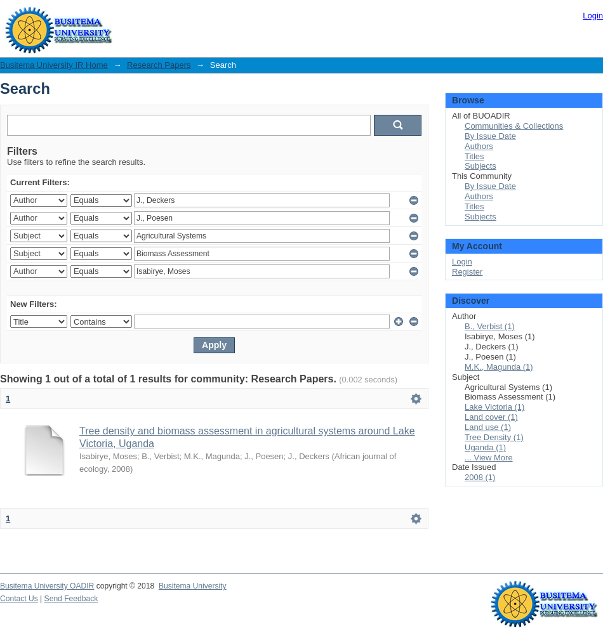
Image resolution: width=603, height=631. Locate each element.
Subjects (480, 166)
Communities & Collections (514, 126)
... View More (489, 457)
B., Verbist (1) (490, 326)
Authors (479, 146)
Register (467, 271)
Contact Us (19, 598)
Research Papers (158, 65)
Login (593, 15)
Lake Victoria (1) (494, 407)
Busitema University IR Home (54, 65)
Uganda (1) (485, 447)
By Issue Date (490, 136)
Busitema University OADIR (47, 586)
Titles (474, 156)
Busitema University (193, 586)
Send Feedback (71, 598)
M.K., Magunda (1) (499, 367)
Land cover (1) (491, 417)
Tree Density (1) (494, 437)
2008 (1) (480, 477)
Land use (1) (488, 427)
